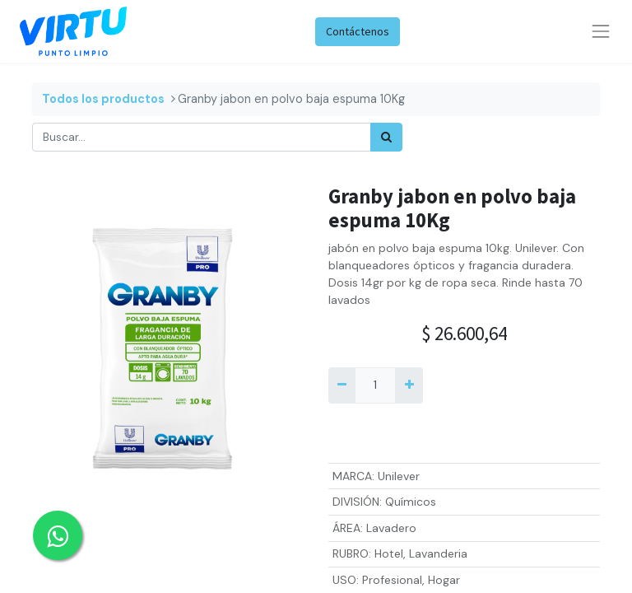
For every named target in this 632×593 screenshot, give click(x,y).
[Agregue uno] (408, 385)
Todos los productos (103, 98)
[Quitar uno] (342, 385)
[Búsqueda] (386, 137)
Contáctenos (357, 31)
